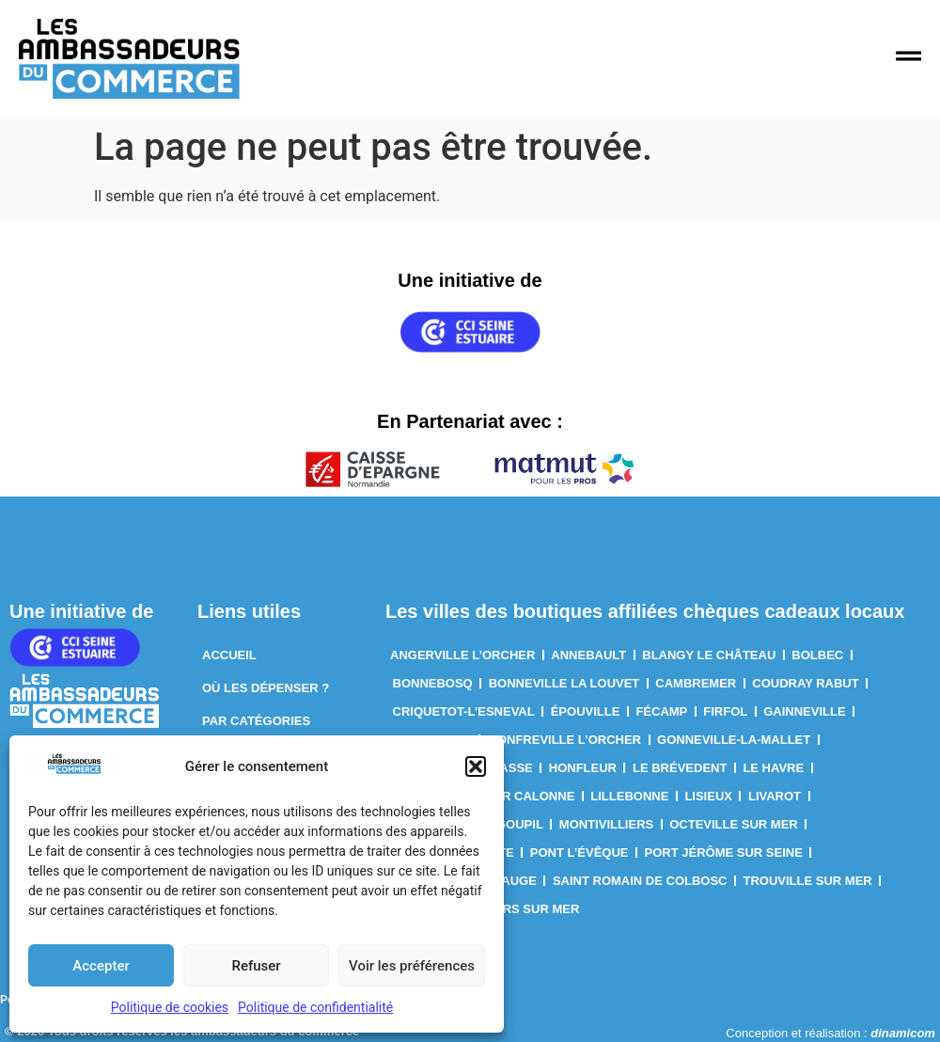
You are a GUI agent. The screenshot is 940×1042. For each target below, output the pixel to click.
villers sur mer (523, 909)
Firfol (725, 711)
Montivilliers (606, 824)
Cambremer (695, 683)
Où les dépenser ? (265, 688)
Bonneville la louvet (564, 683)
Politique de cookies (169, 1007)
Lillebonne (629, 796)
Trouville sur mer (808, 881)
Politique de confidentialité (315, 1007)
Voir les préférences (412, 965)
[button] (475, 766)
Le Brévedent (680, 768)
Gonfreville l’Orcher (564, 740)
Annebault (588, 655)
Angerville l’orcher (462, 655)
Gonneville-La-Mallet (733, 740)
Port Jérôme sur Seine (724, 852)
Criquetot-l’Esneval (464, 711)
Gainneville (804, 711)
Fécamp (661, 711)
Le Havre (773, 768)
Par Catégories (256, 721)
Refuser (255, 965)
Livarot (774, 796)
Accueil (229, 655)
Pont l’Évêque (579, 852)
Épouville (585, 711)
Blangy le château (709, 655)
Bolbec (817, 655)
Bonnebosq (433, 683)
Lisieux (708, 796)
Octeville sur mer (733, 824)
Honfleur (583, 768)
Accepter (100, 965)
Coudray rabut (805, 683)
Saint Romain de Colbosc (640, 881)
